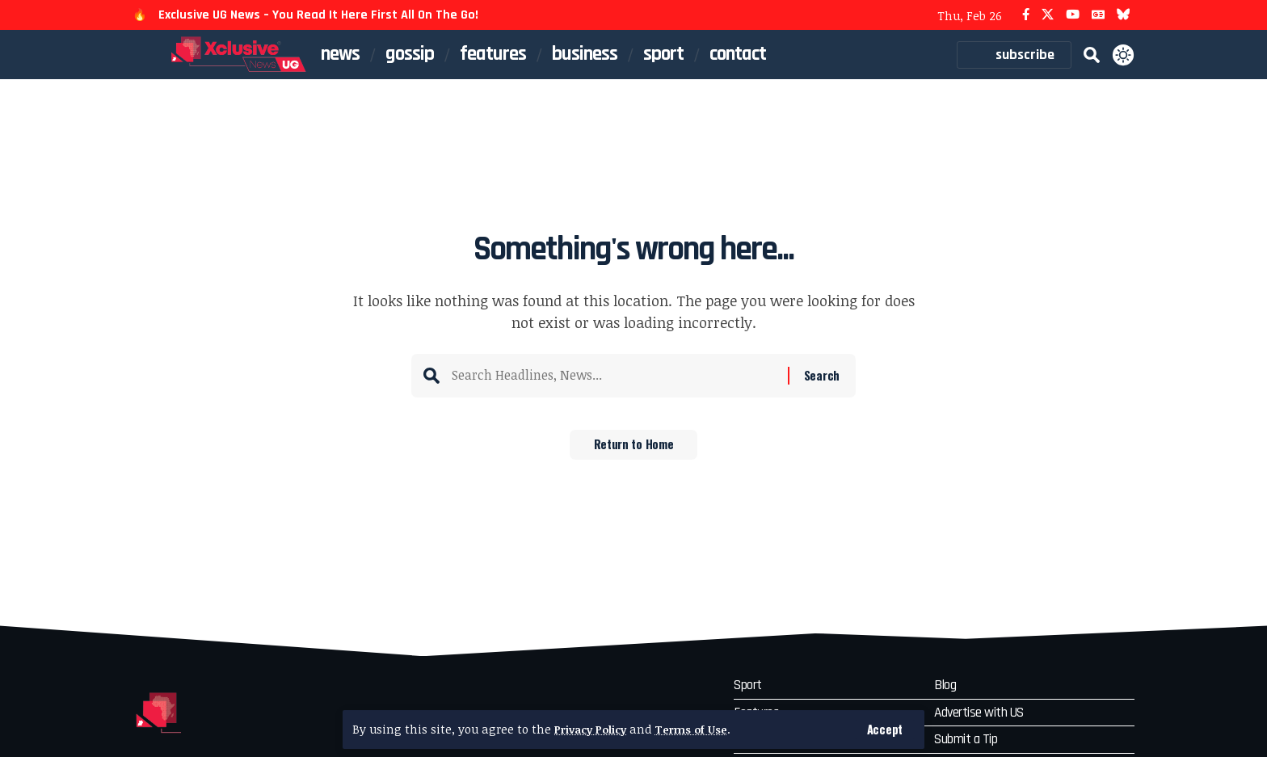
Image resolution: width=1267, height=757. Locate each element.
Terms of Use (700, 729)
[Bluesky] (1123, 15)
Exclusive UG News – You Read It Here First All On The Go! (318, 14)
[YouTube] (1073, 15)
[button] (884, 729)
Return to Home (634, 450)
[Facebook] (1025, 15)
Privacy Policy (594, 729)
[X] (1048, 15)
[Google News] (1098, 15)
